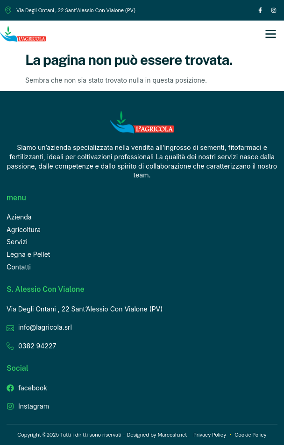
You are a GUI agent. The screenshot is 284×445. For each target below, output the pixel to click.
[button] (271, 34)
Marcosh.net (172, 434)
